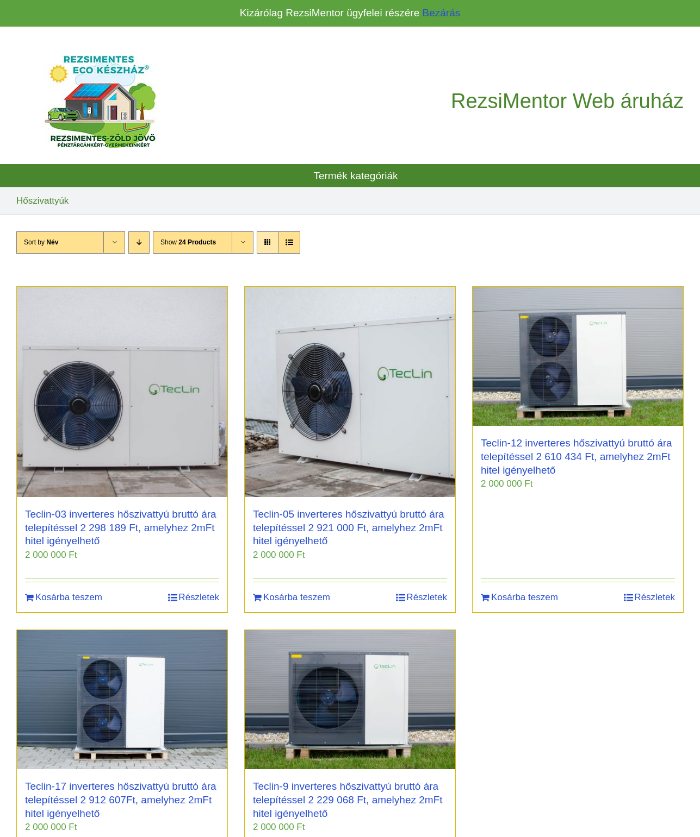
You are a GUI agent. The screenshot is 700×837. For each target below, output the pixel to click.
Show (188, 242)
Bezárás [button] (442, 12)
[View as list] (289, 242)
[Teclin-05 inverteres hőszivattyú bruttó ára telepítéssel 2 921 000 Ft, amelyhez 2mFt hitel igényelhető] (350, 392)
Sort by (41, 242)
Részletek (198, 597)
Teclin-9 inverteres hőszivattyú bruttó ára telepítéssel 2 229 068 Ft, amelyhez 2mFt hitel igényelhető (348, 800)
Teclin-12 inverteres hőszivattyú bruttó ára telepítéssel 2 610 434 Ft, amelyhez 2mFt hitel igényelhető (576, 456)
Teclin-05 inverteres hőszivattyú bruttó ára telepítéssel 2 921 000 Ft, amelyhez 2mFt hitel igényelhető (348, 527)
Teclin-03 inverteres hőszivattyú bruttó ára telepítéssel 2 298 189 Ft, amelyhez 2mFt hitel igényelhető (120, 527)
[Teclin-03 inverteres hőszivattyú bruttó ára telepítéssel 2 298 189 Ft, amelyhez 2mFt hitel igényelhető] (122, 392)
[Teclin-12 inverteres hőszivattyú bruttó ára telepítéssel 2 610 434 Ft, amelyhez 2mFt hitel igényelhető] (578, 356)
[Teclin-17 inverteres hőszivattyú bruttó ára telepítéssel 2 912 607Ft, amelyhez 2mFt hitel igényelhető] (122, 699)
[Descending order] (139, 242)
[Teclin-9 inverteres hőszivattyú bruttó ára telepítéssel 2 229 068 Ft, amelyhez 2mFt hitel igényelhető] (350, 699)
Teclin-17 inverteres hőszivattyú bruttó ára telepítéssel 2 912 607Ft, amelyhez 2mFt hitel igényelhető (120, 800)
